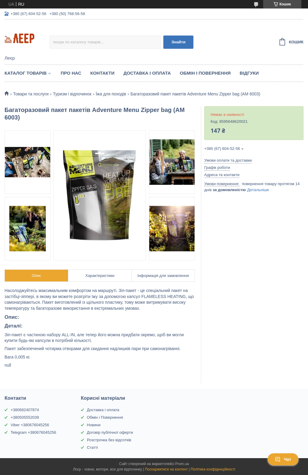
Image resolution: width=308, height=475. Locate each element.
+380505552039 (25, 417)
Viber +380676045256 (30, 425)
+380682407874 (25, 410)
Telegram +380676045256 (33, 432)
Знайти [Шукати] (178, 42)
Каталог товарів (26, 73)
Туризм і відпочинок (72, 94)
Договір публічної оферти (110, 432)
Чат (283, 459)
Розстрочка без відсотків (109, 440)
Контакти (102, 73)
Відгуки (249, 73)
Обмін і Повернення (205, 73)
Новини (93, 425)
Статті (92, 447)
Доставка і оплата (103, 410)
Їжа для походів (111, 94)
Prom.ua (182, 464)
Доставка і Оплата (147, 73)
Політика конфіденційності (213, 469)
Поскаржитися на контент (166, 469)
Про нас (71, 73)
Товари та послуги (30, 94)
